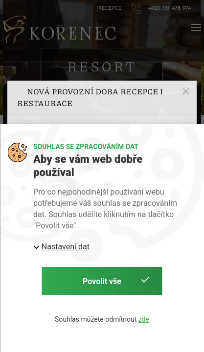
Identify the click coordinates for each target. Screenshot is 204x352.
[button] (186, 69)
